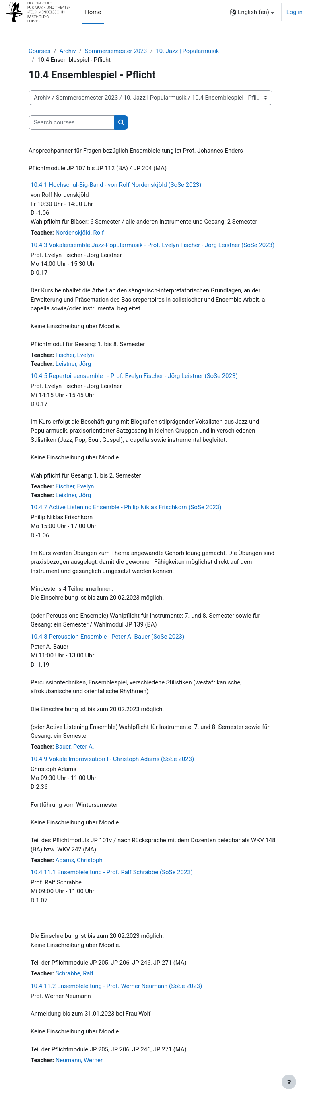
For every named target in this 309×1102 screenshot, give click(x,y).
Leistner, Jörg (73, 363)
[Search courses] (72, 122)
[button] (252, 12)
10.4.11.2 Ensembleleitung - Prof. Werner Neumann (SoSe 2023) (116, 986)
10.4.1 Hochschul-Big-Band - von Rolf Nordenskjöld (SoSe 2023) (116, 184)
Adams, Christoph (79, 860)
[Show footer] (289, 1082)
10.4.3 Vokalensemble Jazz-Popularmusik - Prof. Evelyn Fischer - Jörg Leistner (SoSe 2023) (152, 245)
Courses (39, 51)
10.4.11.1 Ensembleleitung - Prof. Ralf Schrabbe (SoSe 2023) (112, 872)
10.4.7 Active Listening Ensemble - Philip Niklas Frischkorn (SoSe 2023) (126, 507)
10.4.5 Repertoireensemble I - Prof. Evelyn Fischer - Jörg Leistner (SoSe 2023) (134, 376)
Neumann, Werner (79, 1060)
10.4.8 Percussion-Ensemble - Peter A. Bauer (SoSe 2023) (107, 636)
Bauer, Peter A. (75, 746)
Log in (294, 12)
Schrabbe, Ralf (74, 973)
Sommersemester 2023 (116, 51)
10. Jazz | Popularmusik (187, 51)
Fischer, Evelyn (75, 355)
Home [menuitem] (93, 12)
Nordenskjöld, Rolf (80, 232)
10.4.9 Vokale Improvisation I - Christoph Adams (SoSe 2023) (112, 759)
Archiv (67, 51)
